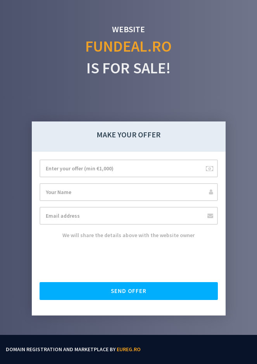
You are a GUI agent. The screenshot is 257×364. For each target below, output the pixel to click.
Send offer (129, 291)
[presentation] (98, 261)
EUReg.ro (129, 349)
